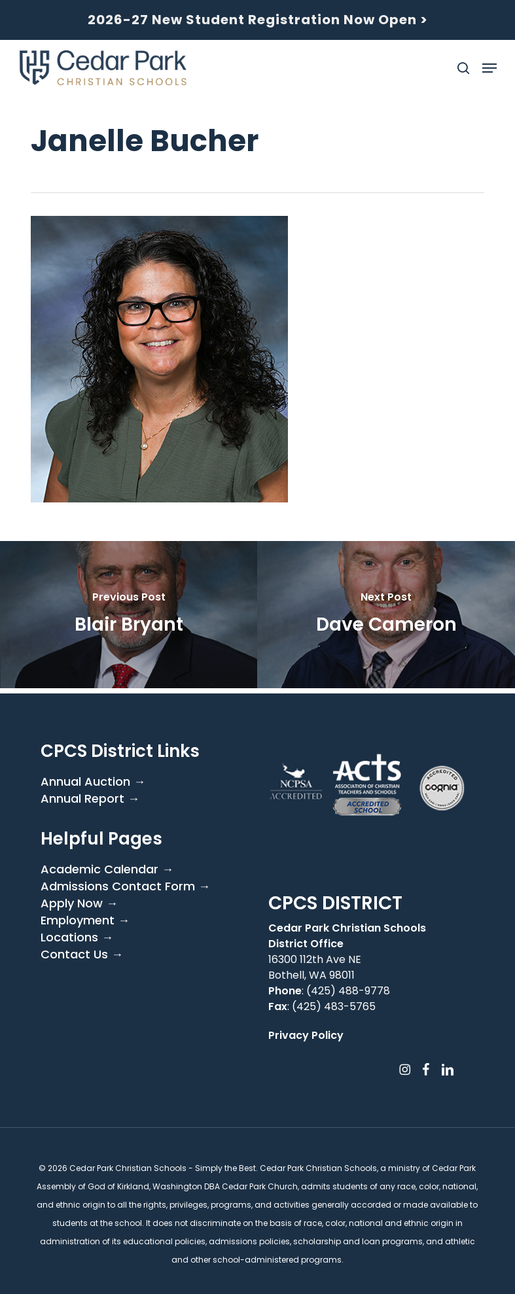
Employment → (85, 920)
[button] (489, 68)
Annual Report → (90, 799)
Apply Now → (79, 903)
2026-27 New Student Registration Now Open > (258, 19)
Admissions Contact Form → (125, 886)
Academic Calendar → (107, 869)
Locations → (77, 937)
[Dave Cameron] (386, 614)
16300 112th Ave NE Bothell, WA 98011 (314, 967)
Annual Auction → (93, 782)
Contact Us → (82, 954)
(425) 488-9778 (348, 990)
